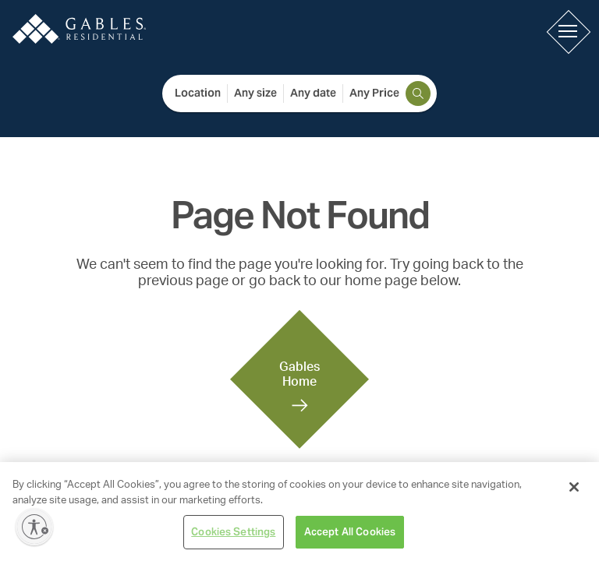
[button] (568, 31)
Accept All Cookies (349, 531)
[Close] (574, 487)
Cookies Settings (233, 531)
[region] (299, 511)
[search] (418, 93)
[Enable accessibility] (34, 526)
